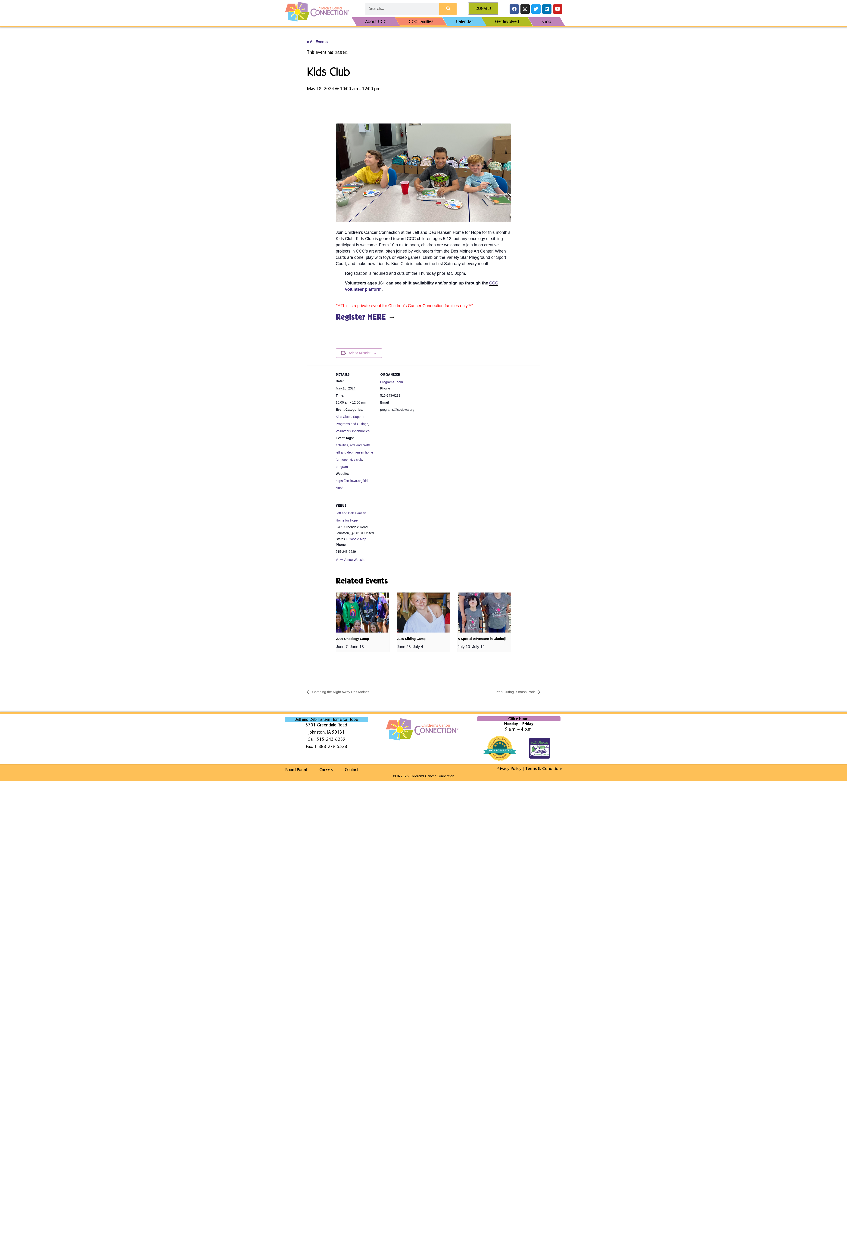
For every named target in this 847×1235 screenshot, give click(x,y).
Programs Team (391, 382)
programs (342, 467)
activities (342, 445)
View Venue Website (350, 560)
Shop (546, 21)
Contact (353, 769)
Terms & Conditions (543, 769)
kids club (355, 459)
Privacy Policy (508, 769)
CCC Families (421, 21)
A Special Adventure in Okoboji (482, 639)
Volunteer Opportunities (353, 431)
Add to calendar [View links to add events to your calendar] (359, 353)
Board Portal (295, 769)
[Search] (448, 9)
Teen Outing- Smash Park (514, 692)
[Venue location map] (404, 528)
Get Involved (507, 21)
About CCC (375, 21)
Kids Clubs (343, 417)
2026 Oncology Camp (352, 639)
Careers (326, 769)
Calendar (464, 21)
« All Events (317, 42)
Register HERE (361, 317)
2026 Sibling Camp (411, 639)
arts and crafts (360, 445)
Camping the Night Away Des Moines (342, 692)
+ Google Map (356, 539)
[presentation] (362, 613)
